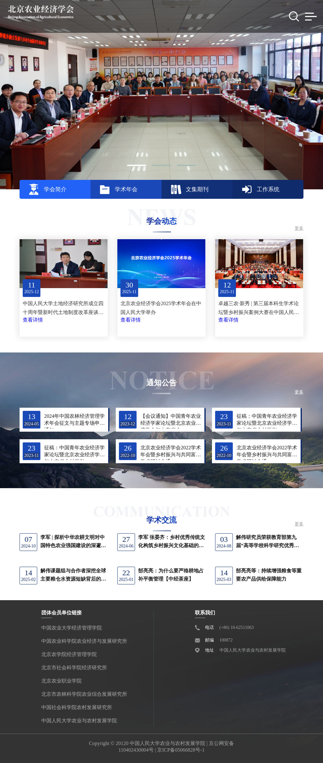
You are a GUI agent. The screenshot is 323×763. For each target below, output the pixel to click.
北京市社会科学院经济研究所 (74, 667)
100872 (226, 640)
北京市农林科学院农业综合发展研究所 (84, 694)
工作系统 (268, 189)
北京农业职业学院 (61, 680)
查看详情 (33, 319)
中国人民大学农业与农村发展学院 (79, 720)
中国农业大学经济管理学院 (71, 627)
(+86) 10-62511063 (237, 627)
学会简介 (55, 189)
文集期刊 (197, 189)
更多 (299, 228)
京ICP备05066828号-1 (180, 750)
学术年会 (126, 189)
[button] (136, 165)
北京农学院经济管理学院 (69, 654)
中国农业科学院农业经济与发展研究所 (84, 641)
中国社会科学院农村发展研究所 (76, 707)
